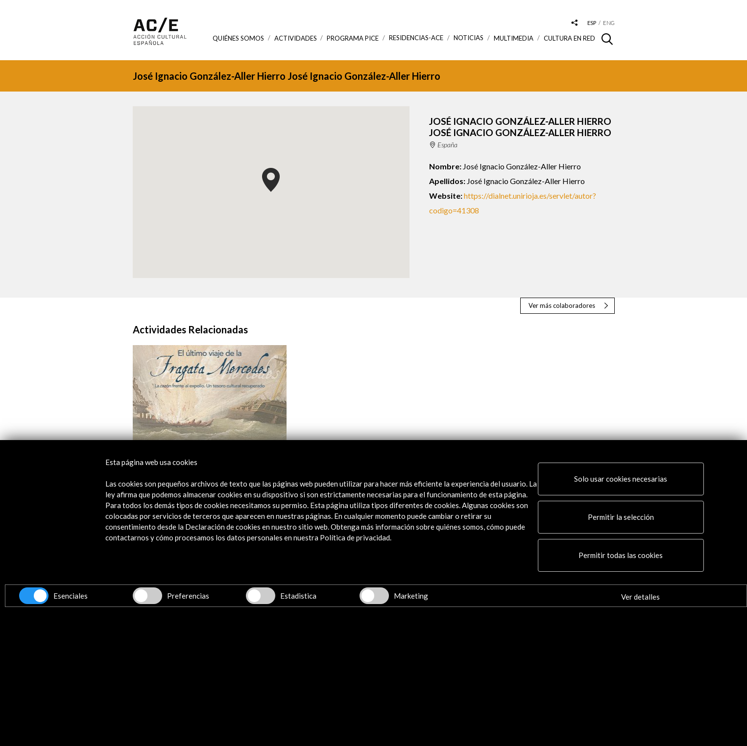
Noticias (468, 38)
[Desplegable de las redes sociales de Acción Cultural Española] (574, 23)
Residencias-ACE (416, 38)
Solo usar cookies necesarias (620, 478)
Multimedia (513, 38)
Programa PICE (353, 38)
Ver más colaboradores (562, 305)
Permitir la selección (621, 517)
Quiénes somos (238, 38)
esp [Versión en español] (591, 22)
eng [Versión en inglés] (609, 22)
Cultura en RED (569, 38)
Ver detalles (640, 596)
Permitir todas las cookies (620, 555)
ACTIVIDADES (295, 38)
